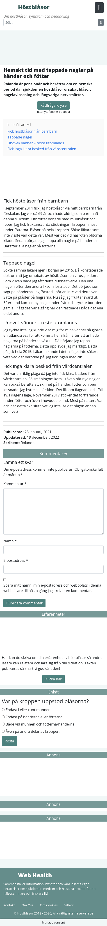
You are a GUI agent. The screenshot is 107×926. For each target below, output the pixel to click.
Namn (10, 541)
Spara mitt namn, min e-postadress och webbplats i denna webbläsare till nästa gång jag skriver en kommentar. (52, 588)
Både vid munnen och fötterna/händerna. (40, 724)
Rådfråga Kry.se (53, 105)
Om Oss (27, 905)
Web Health (10, 875)
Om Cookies (49, 905)
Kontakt (9, 905)
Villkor (68, 905)
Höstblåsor (10, 7)
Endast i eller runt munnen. (28, 709)
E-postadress (15, 560)
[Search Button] (101, 22)
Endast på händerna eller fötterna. (34, 716)
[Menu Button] (99, 7)
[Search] (50, 22)
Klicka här (53, 679)
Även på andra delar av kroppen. (33, 731)
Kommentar (14, 483)
